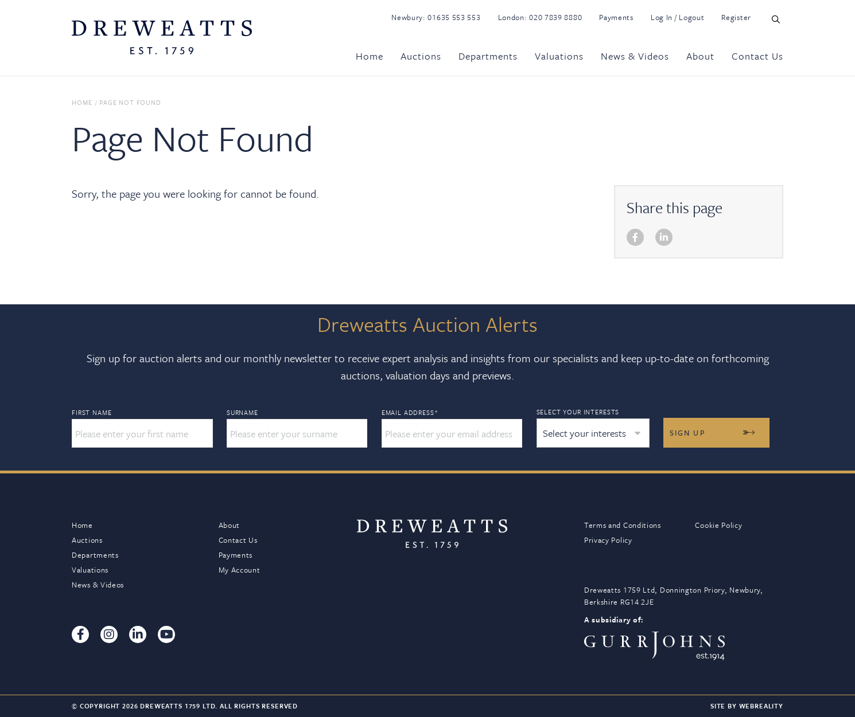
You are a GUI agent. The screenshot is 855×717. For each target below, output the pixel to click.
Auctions (421, 56)
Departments (488, 56)
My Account (240, 569)
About (700, 56)
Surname (242, 412)
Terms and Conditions (622, 525)
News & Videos (635, 56)
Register (736, 17)
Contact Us (757, 56)
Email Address (408, 412)
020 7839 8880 (555, 17)
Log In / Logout (678, 17)
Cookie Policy (718, 525)
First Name (91, 412)
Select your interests (575, 412)
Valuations (559, 56)
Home (369, 56)
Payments (616, 17)
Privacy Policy (608, 540)
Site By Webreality (746, 706)
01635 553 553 (454, 17)
